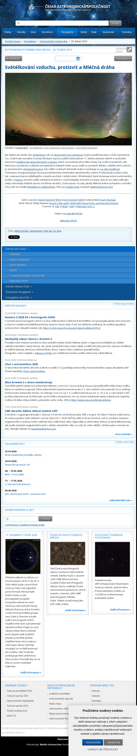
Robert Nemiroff (46, 199)
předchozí (14, 58)
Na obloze (47, 32)
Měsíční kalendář (19, 259)
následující (122, 58)
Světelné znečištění (59, 693)
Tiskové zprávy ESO (17, 705)
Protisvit (18, 179)
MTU (58, 199)
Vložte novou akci (125, 441)
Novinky (21, 32)
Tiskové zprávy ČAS (17, 695)
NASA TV (11, 715)
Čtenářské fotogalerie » (19, 292)
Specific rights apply (59, 203)
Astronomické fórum (60, 718)
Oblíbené (15, 254)
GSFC (72, 206)
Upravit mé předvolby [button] (103, 749)
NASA (65, 206)
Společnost (108, 32)
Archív (13, 270)
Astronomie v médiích (60, 708)
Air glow (57, 231)
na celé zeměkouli (110, 169)
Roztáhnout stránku (121, 49)
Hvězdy (96, 690)
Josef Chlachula (108, 199)
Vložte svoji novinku (124, 303)
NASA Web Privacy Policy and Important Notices (94, 203)
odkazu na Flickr (43, 353)
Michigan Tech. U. (86, 206)
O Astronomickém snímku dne (27, 275)
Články (7, 32)
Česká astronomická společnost (27, 728)
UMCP (81, 199)
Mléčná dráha (21, 231)
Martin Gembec (30, 313)
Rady (94, 32)
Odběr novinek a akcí (19, 510)
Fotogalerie (67, 32)
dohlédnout (39, 154)
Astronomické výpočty (61, 698)
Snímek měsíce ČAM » (19, 286)
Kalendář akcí (14, 443)
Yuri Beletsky (36, 147)
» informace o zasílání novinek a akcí (25, 524)
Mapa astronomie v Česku (63, 713)
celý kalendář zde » (120, 500)
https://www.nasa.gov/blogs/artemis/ (91, 400)
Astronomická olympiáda (20, 700)
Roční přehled (18, 265)
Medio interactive (50, 744)
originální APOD (74, 213)
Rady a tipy (55, 703)
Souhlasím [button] (93, 742)
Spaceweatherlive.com (43, 428)
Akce (33, 32)
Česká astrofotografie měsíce (66, 536)
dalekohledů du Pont (101, 186)
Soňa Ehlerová (30, 360)
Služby (83, 32)
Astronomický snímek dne (53, 41)
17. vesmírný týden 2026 (21, 535)
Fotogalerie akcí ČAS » (19, 297)
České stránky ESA (17, 710)
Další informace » (31, 672)
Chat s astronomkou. (34, 371)
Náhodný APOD (68, 220)
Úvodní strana (12, 41)
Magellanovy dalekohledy (41, 186)
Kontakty (127, 32)
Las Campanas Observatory (59, 147)
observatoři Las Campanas (68, 154)
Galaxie (96, 695)
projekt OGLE (72, 186)
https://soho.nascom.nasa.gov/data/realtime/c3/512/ (72, 328)
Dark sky (48, 231)
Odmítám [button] (113, 742)
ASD (57, 206)
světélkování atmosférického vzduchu (36, 162)
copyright (22, 147)
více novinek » (123, 434)
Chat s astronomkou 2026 (21, 364)
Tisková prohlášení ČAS (19, 690)
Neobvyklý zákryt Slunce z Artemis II (28, 339)
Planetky (96, 700)
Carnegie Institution (86, 147)
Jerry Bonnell (70, 199)
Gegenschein (35, 231)
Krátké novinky (15, 305)
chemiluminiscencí (33, 169)
